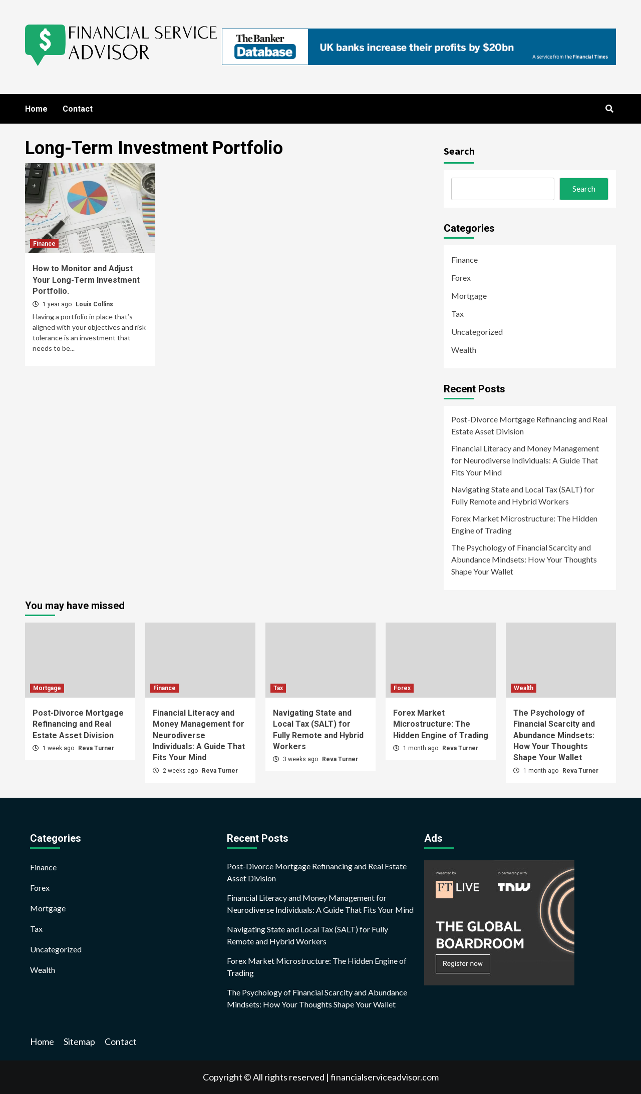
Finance (44, 243)
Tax (457, 313)
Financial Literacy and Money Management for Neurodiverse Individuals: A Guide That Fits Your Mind (525, 460)
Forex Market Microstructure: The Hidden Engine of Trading (524, 524)
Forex (461, 277)
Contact (78, 109)
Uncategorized (477, 331)
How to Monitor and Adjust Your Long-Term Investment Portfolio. (86, 280)
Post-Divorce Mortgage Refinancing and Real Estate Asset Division (529, 425)
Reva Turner (96, 748)
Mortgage (469, 295)
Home (36, 109)
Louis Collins (94, 304)
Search (459, 151)
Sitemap (79, 1041)
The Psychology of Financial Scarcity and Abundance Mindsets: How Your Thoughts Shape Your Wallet (524, 559)
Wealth (463, 349)
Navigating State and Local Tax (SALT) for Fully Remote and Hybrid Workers (522, 495)
